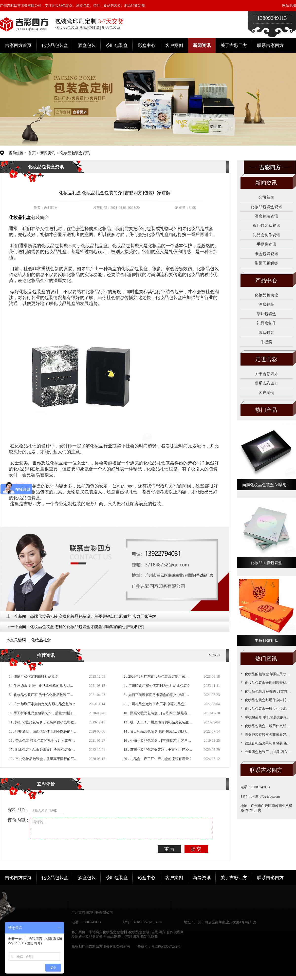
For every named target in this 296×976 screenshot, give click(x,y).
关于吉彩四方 (234, 45)
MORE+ (215, 655)
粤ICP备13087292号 (166, 946)
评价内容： (19, 820)
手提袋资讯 (266, 244)
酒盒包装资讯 (266, 216)
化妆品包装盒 (54, 45)
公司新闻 (266, 197)
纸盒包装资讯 (266, 254)
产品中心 (266, 280)
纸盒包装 (266, 332)
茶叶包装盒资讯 (266, 225)
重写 (169, 849)
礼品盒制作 (266, 323)
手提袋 (266, 342)
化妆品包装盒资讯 (75, 153)
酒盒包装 (87, 45)
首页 (32, 153)
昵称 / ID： (18, 809)
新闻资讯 (202, 45)
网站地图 (289, 5)
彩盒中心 (146, 45)
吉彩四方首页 (18, 45)
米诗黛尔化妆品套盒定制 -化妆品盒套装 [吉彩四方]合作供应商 (136, 932)
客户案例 (174, 45)
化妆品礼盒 (41, 640)
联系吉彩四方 (270, 45)
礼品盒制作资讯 (266, 235)
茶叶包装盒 (117, 45)
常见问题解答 (266, 263)
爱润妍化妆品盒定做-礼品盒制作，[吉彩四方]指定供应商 (115, 936)
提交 (196, 849)
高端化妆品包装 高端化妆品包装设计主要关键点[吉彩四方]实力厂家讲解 (93, 616)
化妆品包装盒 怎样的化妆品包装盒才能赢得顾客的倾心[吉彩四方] (87, 627)
